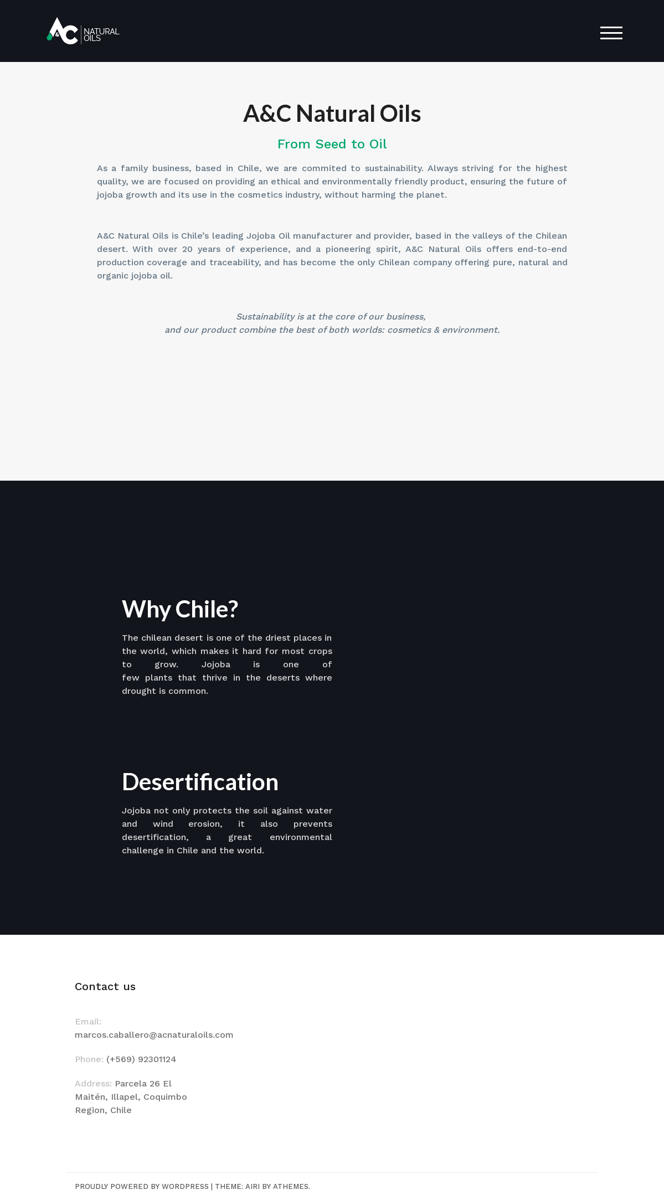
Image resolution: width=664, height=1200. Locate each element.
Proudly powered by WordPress (142, 1186)
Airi (252, 1186)
